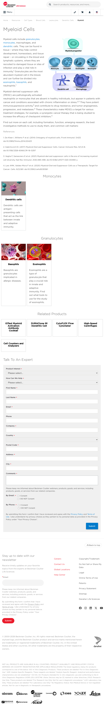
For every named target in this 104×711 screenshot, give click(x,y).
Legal (81, 573)
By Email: (11, 495)
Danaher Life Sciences (89, 599)
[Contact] (74, 12)
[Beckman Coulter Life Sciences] (37, 694)
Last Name (11, 397)
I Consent (23, 496)
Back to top (93, 545)
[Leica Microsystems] (95, 694)
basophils (21, 82)
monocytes (9, 42)
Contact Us (59, 564)
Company (11, 426)
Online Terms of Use (88, 578)
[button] (50, 4)
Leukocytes (53, 20)
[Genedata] (51, 694)
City (8, 464)
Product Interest (14, 369)
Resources (16, 20)
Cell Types (28, 20)
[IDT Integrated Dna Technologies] (80, 694)
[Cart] (82, 12)
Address (10, 454)
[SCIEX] (37, 703)
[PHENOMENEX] (22, 702)
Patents (82, 583)
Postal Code (12, 445)
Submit (92, 526)
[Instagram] (85, 608)
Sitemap (83, 594)
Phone (9, 416)
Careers (57, 559)
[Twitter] (96, 608)
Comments (11, 473)
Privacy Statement (87, 588)
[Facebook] (80, 608)
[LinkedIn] (91, 608)
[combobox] (73, 4)
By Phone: (11, 505)
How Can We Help (15, 378)
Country (10, 435)
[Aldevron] (22, 694)
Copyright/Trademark (89, 559)
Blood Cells (40, 20)
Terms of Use (7, 607)
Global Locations (62, 569)
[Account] (89, 12)
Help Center (59, 575)
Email (9, 407)
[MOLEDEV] (7, 702)
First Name (11, 388)
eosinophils (9, 82)
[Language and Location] (97, 12)
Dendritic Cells (68, 20)
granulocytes (33, 39)
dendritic (8, 46)
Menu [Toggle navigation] (7, 12)
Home (5, 20)
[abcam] (7, 694)
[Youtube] (101, 608)
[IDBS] (66, 694)
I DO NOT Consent (27, 499)
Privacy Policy (77, 514)
